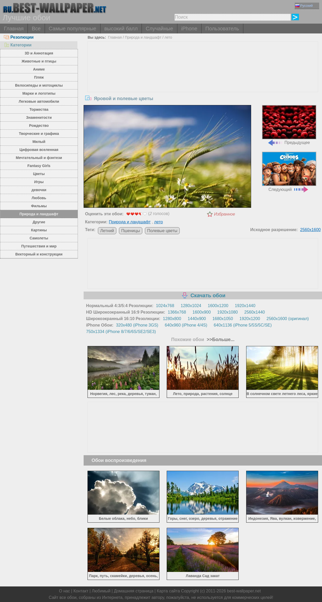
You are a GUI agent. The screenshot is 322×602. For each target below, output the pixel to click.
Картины (39, 230)
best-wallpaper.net (244, 591)
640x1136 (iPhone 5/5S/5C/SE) (243, 325)
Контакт (81, 591)
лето (168, 37)
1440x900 (197, 318)
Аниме (39, 69)
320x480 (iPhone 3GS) (137, 325)
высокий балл (121, 28)
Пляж (39, 77)
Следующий (289, 172)
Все (36, 28)
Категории (17, 45)
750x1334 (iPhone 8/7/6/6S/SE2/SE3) (121, 331)
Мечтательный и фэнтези (39, 158)
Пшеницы (130, 231)
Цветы (39, 174)
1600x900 (201, 312)
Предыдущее (289, 125)
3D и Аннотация (39, 53)
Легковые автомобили (39, 101)
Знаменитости (39, 117)
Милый (38, 142)
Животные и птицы (39, 61)
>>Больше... (219, 339)
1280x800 (172, 318)
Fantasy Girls (38, 166)
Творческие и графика (39, 134)
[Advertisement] (203, 80)
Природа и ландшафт (38, 214)
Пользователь (222, 28)
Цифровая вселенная (38, 150)
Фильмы (39, 206)
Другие (39, 222)
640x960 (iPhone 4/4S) (186, 325)
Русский (304, 6)
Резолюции (18, 37)
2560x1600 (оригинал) (287, 318)
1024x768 (165, 305)
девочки (38, 190)
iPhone (189, 28)
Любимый (101, 591)
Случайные (159, 28)
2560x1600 (310, 229)
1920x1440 (245, 305)
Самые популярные (72, 28)
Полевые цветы (162, 231)
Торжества (38, 109)
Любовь (39, 198)
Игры (39, 182)
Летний (107, 231)
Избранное (224, 214)
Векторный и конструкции (39, 254)
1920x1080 (227, 312)
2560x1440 (254, 312)
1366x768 (177, 312)
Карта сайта (168, 591)
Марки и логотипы (38, 93)
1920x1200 (249, 318)
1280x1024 (191, 305)
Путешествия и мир (39, 246)
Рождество (39, 125)
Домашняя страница (133, 591)
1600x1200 (218, 305)
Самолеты (39, 238)
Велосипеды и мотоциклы (39, 85)
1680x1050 (222, 318)
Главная (14, 28)
